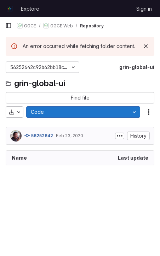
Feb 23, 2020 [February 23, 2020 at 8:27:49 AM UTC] (69, 135)
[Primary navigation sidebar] (8, 25)
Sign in (144, 9)
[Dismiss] (146, 46)
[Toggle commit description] (119, 136)
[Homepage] (9, 8)
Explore (30, 9)
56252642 (38, 135)
